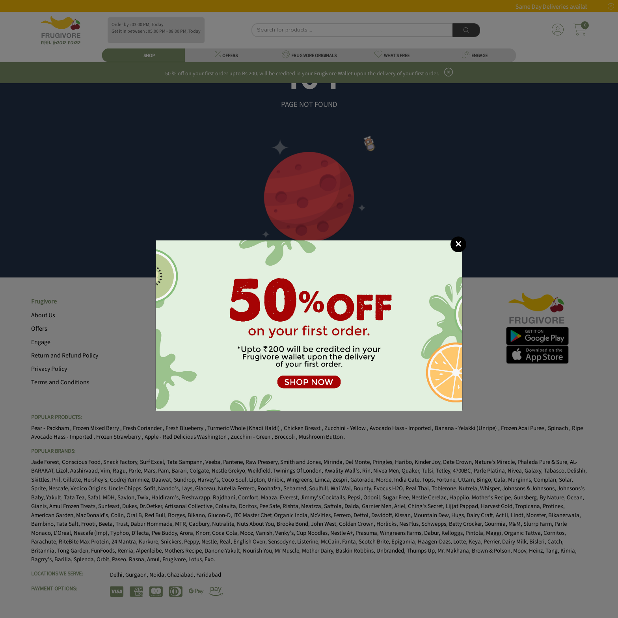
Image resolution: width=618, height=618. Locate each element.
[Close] (458, 244)
